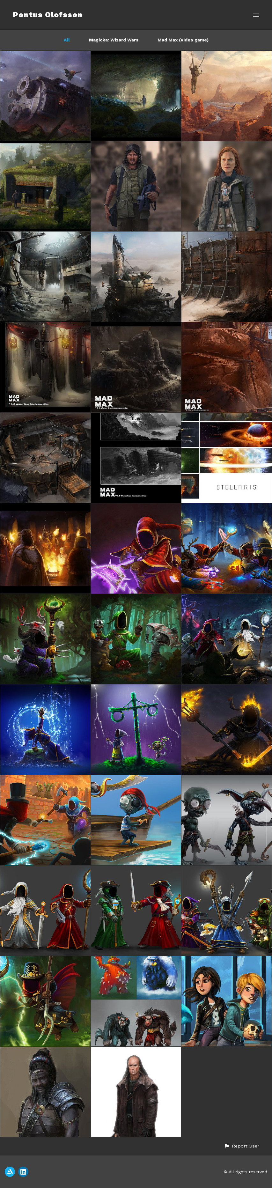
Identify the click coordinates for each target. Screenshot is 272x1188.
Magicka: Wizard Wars (113, 39)
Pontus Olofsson (48, 14)
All (67, 39)
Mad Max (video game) (183, 39)
